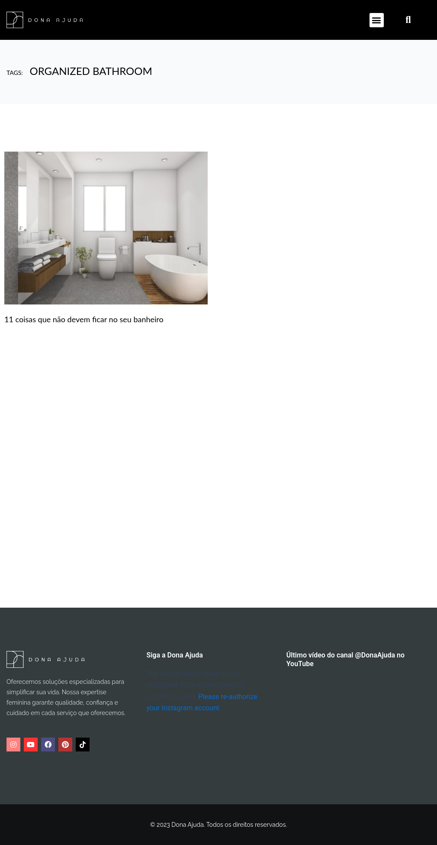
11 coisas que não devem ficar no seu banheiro (84, 319)
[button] (377, 20)
